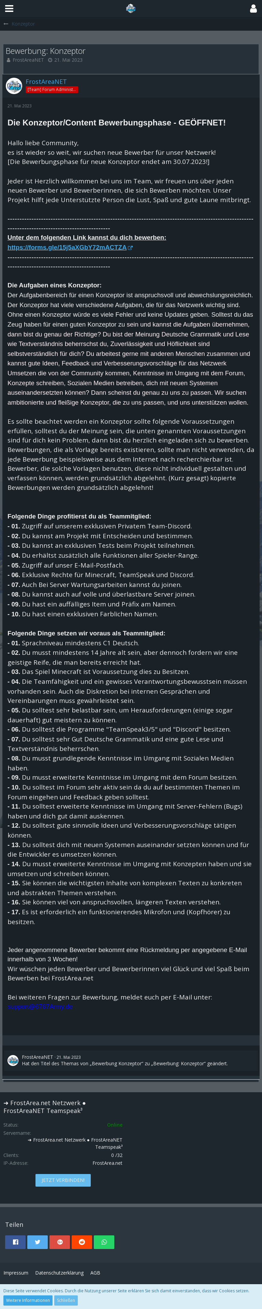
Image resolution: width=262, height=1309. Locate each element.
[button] (9, 8)
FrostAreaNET (28, 60)
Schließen (66, 1300)
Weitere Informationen (28, 1300)
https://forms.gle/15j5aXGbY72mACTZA (67, 247)
